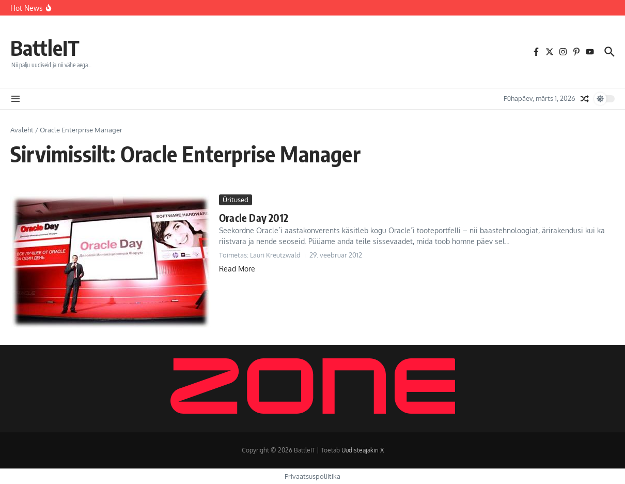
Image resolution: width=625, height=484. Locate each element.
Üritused (235, 199)
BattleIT (45, 48)
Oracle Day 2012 (253, 217)
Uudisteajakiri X (362, 450)
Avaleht (22, 130)
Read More (237, 268)
